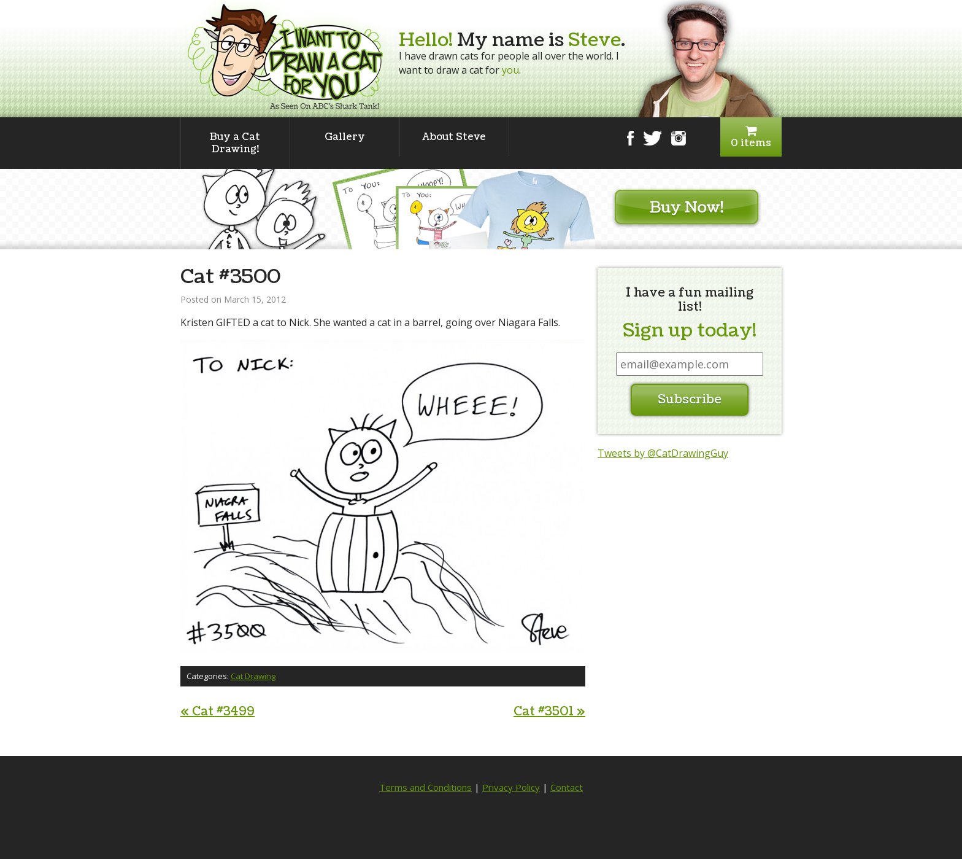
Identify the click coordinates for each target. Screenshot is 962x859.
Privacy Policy (511, 787)
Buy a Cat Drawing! (235, 143)
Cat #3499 (217, 711)
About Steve (454, 137)
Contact (566, 787)
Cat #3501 (549, 711)
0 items (751, 137)
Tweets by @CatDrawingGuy (663, 453)
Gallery (345, 137)
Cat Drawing (253, 676)
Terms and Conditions (425, 787)
